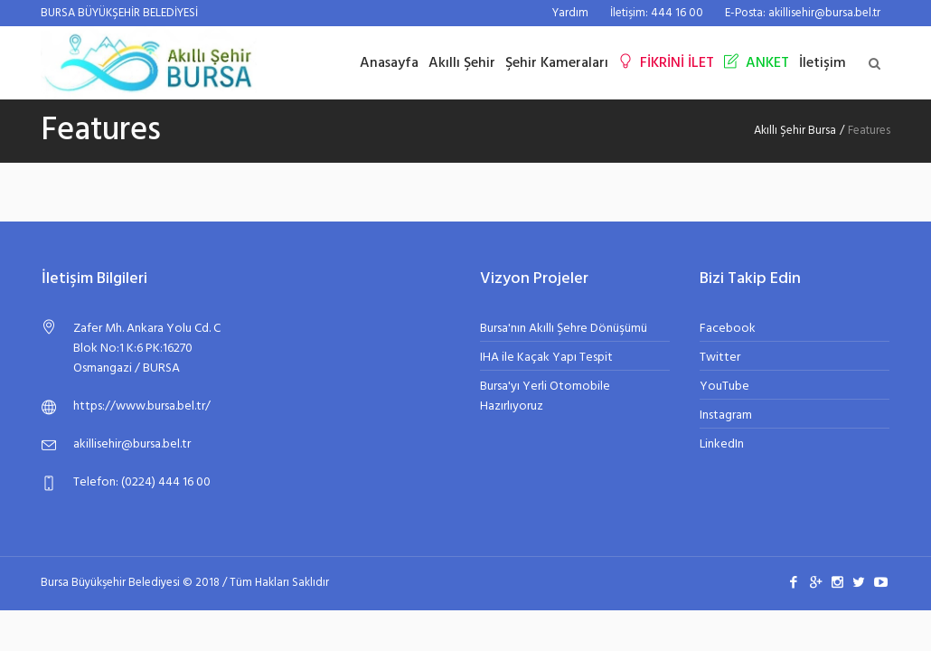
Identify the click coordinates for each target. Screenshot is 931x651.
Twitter (720, 357)
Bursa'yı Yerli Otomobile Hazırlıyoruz (545, 396)
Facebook (728, 328)
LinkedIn (722, 444)
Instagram (726, 415)
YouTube (724, 386)
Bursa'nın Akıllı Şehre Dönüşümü (563, 328)
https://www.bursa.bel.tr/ (142, 406)
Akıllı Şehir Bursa (795, 130)
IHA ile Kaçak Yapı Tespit (546, 357)
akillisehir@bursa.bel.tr (132, 444)
